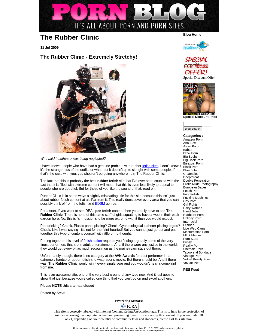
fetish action (93, 241)
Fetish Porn (191, 191)
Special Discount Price (200, 115)
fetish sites (150, 166)
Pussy (187, 242)
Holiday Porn (192, 218)
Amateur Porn (193, 139)
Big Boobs (190, 156)
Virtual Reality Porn (196, 259)
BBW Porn (190, 153)
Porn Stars (190, 238)
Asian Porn (191, 146)
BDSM (100, 203)
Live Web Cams (194, 228)
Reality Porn (191, 245)
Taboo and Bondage (197, 252)
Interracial (190, 221)
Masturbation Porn (196, 232)
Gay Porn (190, 201)
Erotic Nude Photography (200, 184)
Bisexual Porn (193, 163)
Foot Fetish (191, 194)
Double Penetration (196, 180)
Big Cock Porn (193, 160)
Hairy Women (192, 208)
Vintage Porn (192, 256)
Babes (187, 149)
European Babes (195, 187)
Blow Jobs (190, 170)
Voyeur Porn (192, 262)
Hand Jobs (190, 211)
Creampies (190, 173)
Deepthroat (191, 177)
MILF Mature (192, 235)
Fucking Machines (196, 197)
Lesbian (188, 225)
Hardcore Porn (193, 214)
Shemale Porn (193, 249)
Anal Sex (189, 143)
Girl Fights (190, 204)
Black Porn (190, 167)
